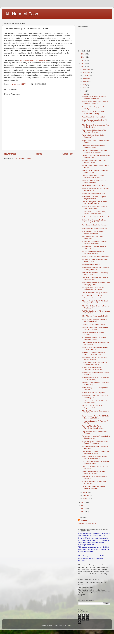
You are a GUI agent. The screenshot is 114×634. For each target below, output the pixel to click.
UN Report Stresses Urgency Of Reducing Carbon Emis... (93, 353)
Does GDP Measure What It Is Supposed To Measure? (93, 297)
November (87, 72)
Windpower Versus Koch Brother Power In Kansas (94, 146)
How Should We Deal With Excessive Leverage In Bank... (95, 268)
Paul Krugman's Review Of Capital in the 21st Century (95, 378)
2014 (83, 66)
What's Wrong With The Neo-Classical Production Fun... (96, 156)
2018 (83, 54)
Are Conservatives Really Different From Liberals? (94, 402)
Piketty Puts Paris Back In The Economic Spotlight (93, 252)
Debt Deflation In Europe (91, 264)
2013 (83, 502)
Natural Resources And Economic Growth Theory (94, 161)
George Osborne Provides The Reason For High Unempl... (93, 289)
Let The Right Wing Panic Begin (93, 185)
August (85, 81)
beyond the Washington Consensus (33, 60)
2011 (83, 509)
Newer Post (10, 154)
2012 (83, 505)
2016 (83, 60)
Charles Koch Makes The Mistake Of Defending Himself (95, 338)
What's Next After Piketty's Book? (94, 193)
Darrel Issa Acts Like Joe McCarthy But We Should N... (94, 358)
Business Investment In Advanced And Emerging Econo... (96, 284)
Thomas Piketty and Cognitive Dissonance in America (93, 176)
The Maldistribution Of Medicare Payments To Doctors (93, 407)
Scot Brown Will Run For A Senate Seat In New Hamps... (94, 457)
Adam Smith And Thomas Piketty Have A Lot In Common (94, 213)
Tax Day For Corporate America (93, 324)
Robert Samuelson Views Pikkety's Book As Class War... (94, 242)
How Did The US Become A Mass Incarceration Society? (94, 113)
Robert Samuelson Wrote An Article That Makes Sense (94, 208)
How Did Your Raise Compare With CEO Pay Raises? (94, 320)
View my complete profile (87, 523)
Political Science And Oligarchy (93, 393)
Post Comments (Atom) (22, 159)
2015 (83, 63)
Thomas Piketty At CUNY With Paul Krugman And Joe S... (95, 302)
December (87, 69)
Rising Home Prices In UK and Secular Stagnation (93, 232)
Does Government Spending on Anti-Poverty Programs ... (95, 442)
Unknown (84, 520)
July (84, 85)
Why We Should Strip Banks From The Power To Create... (94, 151)
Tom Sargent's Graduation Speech (94, 225)
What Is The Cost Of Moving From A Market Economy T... (95, 348)
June (85, 88)
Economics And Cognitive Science (94, 228)
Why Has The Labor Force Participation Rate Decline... (93, 427)
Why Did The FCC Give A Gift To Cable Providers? (94, 181)
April (84, 94)
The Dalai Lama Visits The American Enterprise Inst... (95, 279)
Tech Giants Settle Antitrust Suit (93, 117)
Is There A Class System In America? (95, 217)
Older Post (67, 154)
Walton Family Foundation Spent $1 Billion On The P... (95, 171)
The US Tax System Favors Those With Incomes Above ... (94, 203)
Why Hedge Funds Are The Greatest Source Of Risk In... (95, 328)
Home (39, 154)
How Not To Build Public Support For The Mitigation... (95, 397)
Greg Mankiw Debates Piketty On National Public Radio (94, 98)
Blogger (69, 625)
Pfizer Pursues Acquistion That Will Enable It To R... (94, 121)
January (86, 498)
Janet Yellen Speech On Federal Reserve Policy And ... (93, 487)
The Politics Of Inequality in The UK (95, 293)
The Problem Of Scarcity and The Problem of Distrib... (94, 131)
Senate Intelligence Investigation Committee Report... (93, 472)
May (84, 91)
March (85, 492)
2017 (83, 57)
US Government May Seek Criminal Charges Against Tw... (95, 103)
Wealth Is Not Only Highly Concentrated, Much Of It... (92, 368)
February (86, 495)
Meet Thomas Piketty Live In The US (95, 316)
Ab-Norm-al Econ (21, 13)
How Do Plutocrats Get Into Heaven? (95, 256)
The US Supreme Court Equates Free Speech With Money (95, 452)
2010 (83, 512)
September (87, 78)
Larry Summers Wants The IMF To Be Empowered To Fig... (95, 417)
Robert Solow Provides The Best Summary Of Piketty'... (94, 221)
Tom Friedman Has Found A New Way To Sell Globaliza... (95, 462)
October (86, 75)
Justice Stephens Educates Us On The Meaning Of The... (94, 363)
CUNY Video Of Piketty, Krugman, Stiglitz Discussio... (94, 198)
